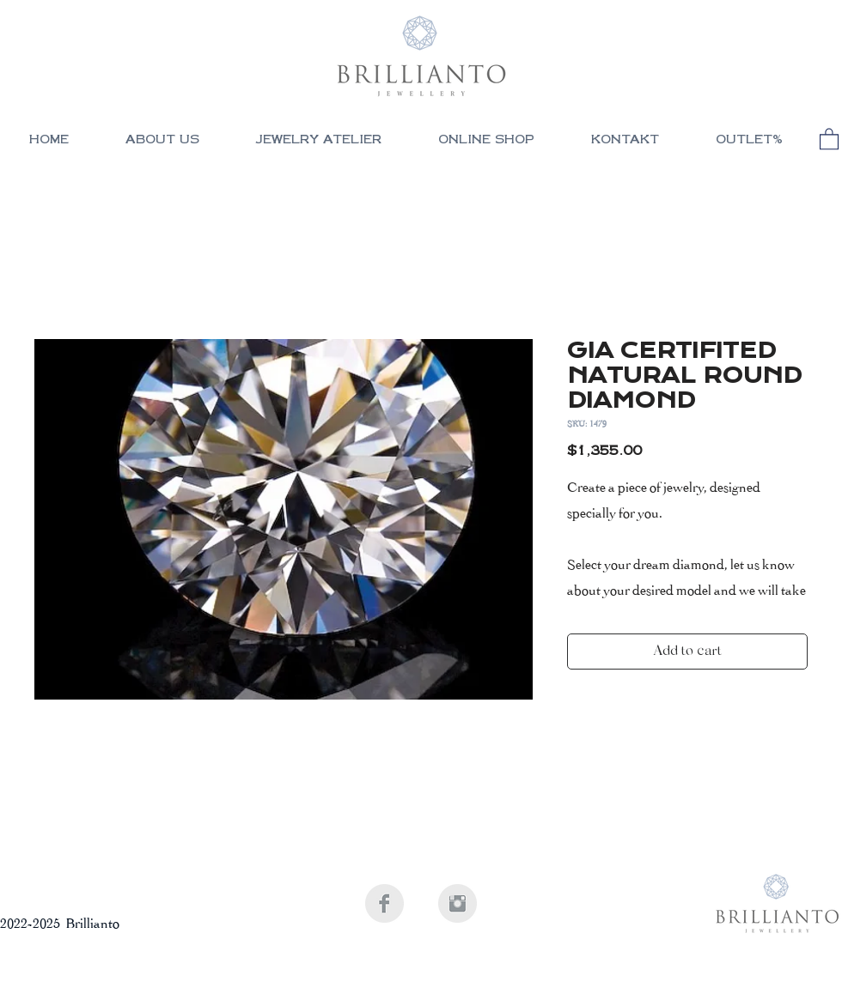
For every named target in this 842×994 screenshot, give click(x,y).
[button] (486, 142)
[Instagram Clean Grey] (457, 903)
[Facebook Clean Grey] (384, 903)
